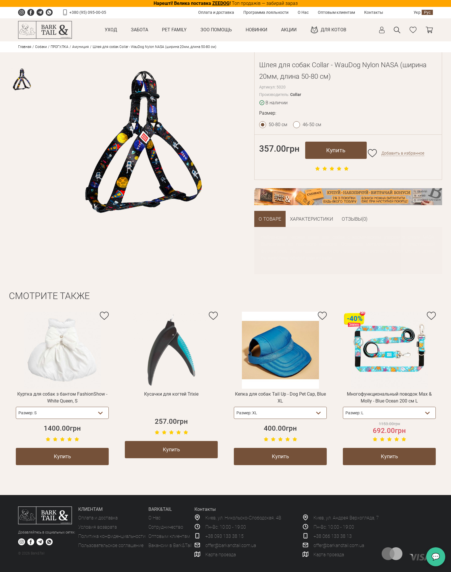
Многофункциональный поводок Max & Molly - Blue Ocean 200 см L (389, 397)
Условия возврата (97, 527)
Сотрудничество (165, 527)
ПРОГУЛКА (59, 47)
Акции (289, 29)
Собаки (41, 47)
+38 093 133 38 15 (224, 536)
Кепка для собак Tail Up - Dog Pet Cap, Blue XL (280, 397)
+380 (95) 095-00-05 (87, 12)
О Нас (303, 12)
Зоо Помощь (216, 29)
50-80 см (278, 124)
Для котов (333, 29)
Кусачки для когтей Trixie (171, 394)
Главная (24, 47)
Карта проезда (220, 554)
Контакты (373, 12)
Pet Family (174, 29)
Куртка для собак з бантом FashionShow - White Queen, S (62, 397)
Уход (111, 29)
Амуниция (80, 47)
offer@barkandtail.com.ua (230, 545)
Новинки (256, 29)
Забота (139, 29)
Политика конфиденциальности (112, 536)
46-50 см (312, 124)
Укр (417, 12)
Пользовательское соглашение (111, 545)
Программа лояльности (265, 12)
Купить (335, 150)
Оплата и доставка (216, 12)
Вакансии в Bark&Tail (170, 545)
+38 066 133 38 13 (333, 536)
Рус (427, 12)
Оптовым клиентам (336, 12)
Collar (295, 94)
